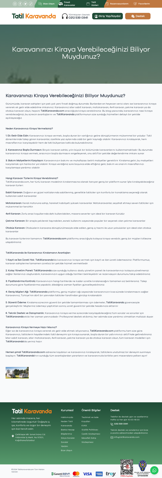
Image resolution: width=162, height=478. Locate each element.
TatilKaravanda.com (17, 181)
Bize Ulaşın (66, 450)
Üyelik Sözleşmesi (91, 433)
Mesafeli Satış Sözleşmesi (89, 440)
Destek (138, 16)
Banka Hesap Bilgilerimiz (68, 431)
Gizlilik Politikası (90, 429)
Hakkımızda (67, 417)
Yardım (64, 446)
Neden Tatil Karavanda (67, 423)
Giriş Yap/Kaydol (107, 16)
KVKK (84, 425)
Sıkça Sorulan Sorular (68, 440)
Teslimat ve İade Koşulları (90, 419)
